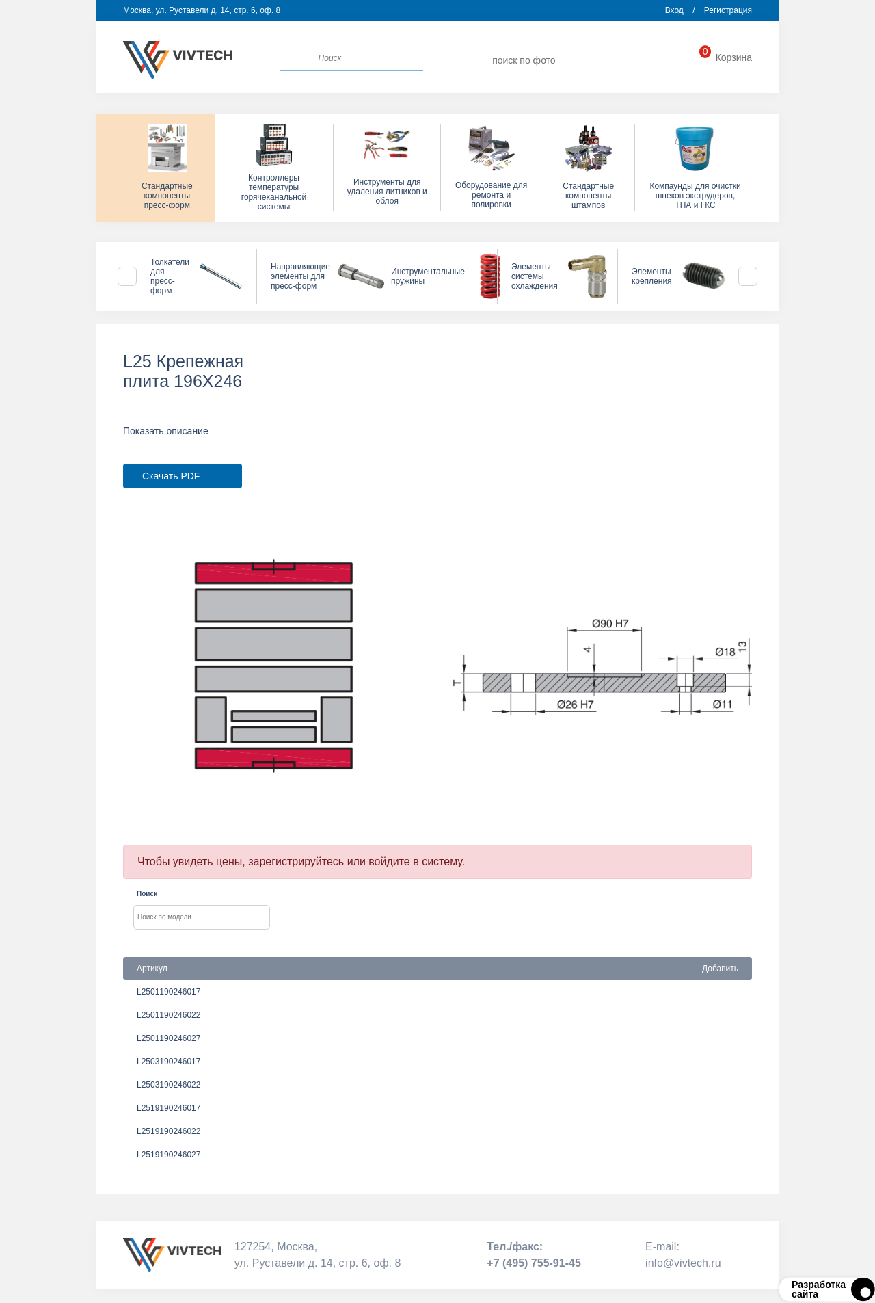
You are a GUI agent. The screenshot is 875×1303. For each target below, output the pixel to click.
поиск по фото (524, 60)
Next (747, 276)
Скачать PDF (171, 476)
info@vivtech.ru (598, 60)
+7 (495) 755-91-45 (649, 60)
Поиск (147, 893)
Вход (674, 10)
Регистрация (728, 10)
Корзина (725, 57)
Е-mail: (683, 1255)
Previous (127, 276)
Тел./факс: (533, 1255)
